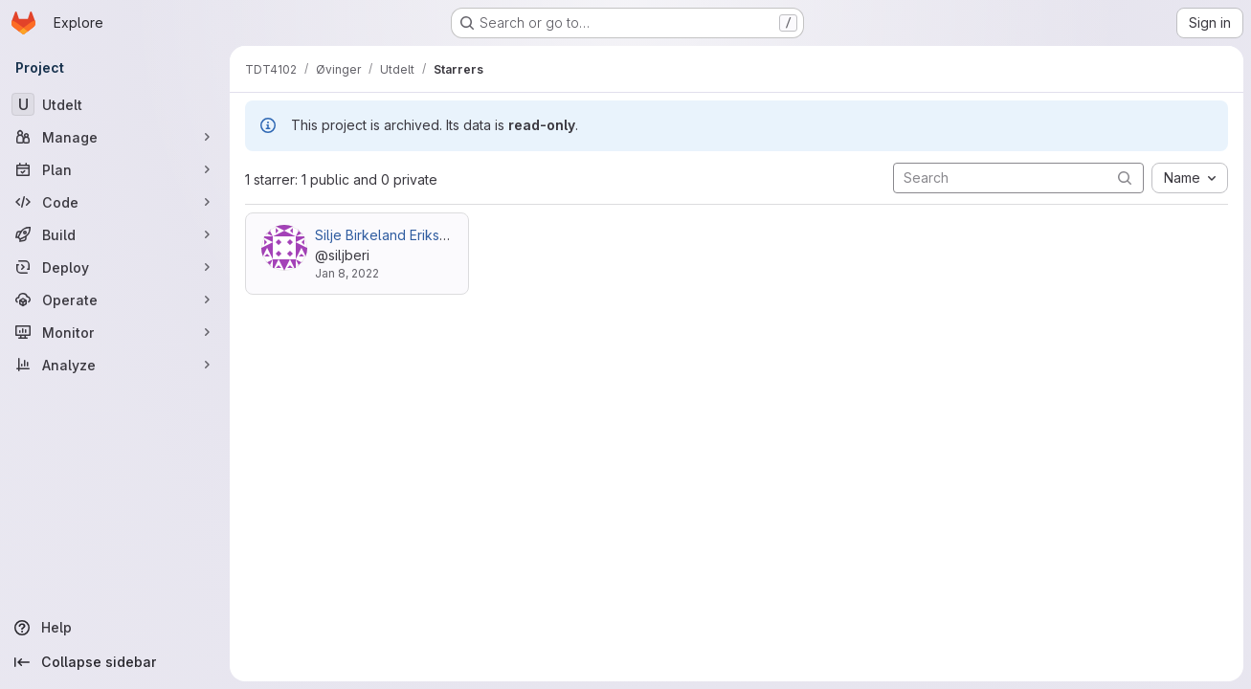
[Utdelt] (115, 104)
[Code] (115, 202)
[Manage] (115, 137)
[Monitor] (115, 332)
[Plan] (115, 169)
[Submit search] (1124, 177)
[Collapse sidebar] (115, 662)
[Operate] (115, 299)
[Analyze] (115, 364)
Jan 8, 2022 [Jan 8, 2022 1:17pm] (347, 273)
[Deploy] (115, 267)
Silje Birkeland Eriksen (385, 235)
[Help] (115, 627)
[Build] (115, 234)
